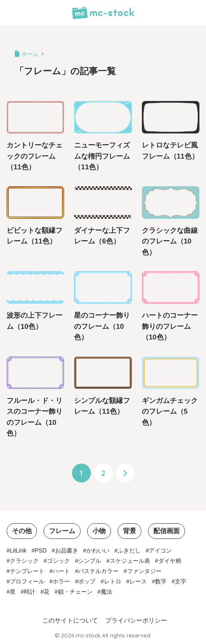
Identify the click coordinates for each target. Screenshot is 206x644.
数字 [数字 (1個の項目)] (161, 581)
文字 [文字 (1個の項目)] (180, 581)
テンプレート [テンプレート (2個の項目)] (27, 571)
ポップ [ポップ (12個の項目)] (86, 581)
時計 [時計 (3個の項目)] (29, 591)
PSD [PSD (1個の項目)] (41, 550)
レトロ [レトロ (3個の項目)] (112, 581)
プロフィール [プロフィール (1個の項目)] (27, 581)
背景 (129, 530)
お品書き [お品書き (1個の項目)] (66, 550)
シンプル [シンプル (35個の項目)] (89, 560)
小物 (99, 530)
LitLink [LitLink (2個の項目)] (18, 550)
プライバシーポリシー (136, 620)
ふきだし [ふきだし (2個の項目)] (129, 550)
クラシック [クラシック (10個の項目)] (24, 560)
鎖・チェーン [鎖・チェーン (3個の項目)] (75, 591)
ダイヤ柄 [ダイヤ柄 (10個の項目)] (169, 560)
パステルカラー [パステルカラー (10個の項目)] (98, 571)
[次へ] (125, 473)
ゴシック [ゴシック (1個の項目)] (58, 560)
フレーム (62, 530)
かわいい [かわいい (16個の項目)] (97, 550)
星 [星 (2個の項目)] (13, 591)
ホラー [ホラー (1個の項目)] (61, 581)
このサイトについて (70, 620)
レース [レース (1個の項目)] (138, 581)
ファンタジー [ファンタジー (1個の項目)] (144, 571)
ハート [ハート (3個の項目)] (61, 571)
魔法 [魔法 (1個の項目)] (106, 591)
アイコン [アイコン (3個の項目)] (160, 550)
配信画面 (166, 530)
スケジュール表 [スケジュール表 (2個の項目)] (130, 560)
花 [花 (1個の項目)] (46, 591)
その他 (22, 530)
